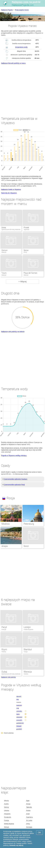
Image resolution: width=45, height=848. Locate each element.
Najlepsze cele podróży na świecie (12, 331)
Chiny (28, 824)
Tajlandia (29, 807)
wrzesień (19, 720)
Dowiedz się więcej (16, 845)
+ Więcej (22, 281)
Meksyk (6, 827)
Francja (4, 629)
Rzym (4, 649)
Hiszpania (7, 814)
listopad (18, 726)
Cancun (4, 250)
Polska (28, 810)
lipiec (18, 714)
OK (39, 832)
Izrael (28, 814)
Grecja (28, 804)
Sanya (26, 250)
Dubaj (4, 227)
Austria (6, 804)
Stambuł (28, 649)
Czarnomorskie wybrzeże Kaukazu (15, 479)
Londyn (27, 627)
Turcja (25, 652)
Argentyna (29, 817)
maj (17, 708)
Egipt (27, 800)
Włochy (4, 652)
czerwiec (19, 711)
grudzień (19, 729)
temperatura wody (21, 47)
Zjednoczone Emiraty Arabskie (11, 674)
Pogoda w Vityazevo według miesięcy (14, 455)
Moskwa (6, 524)
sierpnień (19, 717)
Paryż (4, 627)
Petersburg (29, 524)
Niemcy (6, 807)
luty (17, 699)
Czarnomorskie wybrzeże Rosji (14, 484)
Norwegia (29, 827)
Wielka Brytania (28, 629)
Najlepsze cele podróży (8, 677)
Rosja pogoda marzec (22, 10)
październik (20, 723)
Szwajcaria (7, 817)
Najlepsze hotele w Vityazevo (11, 189)
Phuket (26, 227)
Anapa (5, 546)
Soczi (26, 546)
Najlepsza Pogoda (7, 10)
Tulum (4, 273)
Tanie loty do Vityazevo (9, 193)
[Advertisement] (22, 88)
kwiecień (19, 705)
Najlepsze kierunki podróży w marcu (13, 63)
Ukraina (6, 810)
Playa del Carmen (30, 273)
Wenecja (28, 671)
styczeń (18, 696)
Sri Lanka (29, 820)
